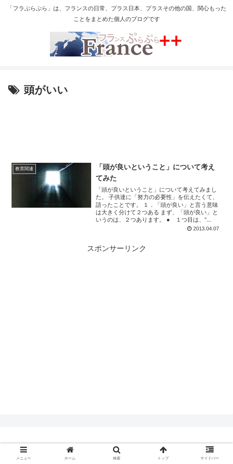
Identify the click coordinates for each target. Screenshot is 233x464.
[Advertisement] (116, 124)
